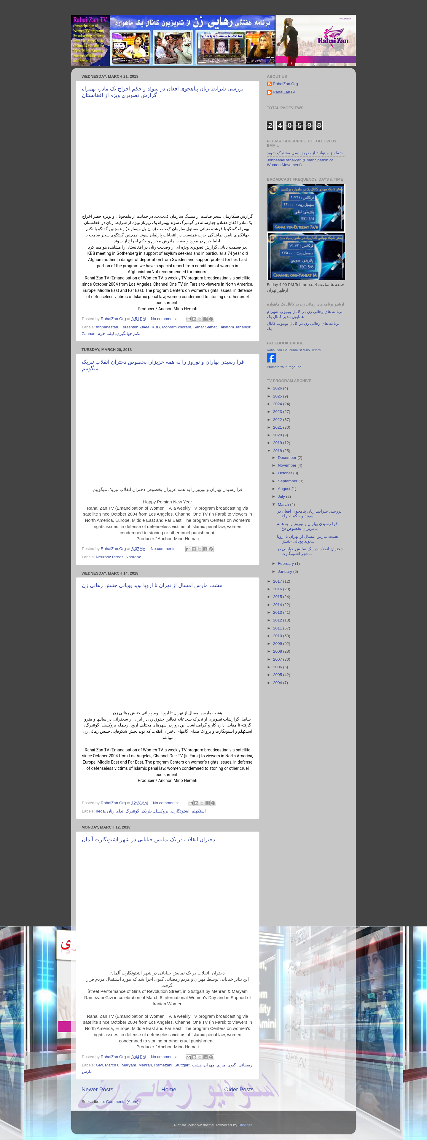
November (287, 465)
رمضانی (245, 1065)
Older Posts (239, 1089)
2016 (278, 589)
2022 (278, 419)
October (285, 473)
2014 (278, 604)
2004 (278, 682)
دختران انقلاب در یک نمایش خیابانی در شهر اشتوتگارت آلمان (148, 839)
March (284, 504)
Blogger (245, 1125)
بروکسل (161, 811)
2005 (278, 674)
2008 (278, 651)
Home (168, 1089)
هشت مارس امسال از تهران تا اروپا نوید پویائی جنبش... (307, 538)
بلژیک (147, 811)
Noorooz (133, 557)
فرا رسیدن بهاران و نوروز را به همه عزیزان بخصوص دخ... (307, 526)
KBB (156, 327)
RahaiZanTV (284, 92)
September (288, 481)
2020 (278, 435)
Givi (99, 1065)
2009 (278, 643)
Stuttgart (181, 1065)
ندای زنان (115, 811)
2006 (278, 667)
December (287, 457)
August (284, 488)
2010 (278, 636)
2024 (278, 404)
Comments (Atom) (122, 1101)
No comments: (164, 319)
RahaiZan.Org (285, 84)
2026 (278, 388)
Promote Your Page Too (284, 367)
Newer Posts (97, 1089)
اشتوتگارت (180, 811)
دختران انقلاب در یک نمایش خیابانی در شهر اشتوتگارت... (310, 551)
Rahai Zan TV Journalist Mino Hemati (294, 350)
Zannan (88, 333)
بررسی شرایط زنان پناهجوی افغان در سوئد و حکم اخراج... (309, 513)
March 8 (112, 1065)
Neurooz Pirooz (109, 557)
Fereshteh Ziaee (134, 327)
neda (100, 811)
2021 (278, 427)
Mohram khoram (176, 327)
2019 (278, 443)
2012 (278, 620)
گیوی (231, 1065)
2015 (278, 596)
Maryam (129, 1065)
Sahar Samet (205, 327)
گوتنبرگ (132, 811)
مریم (221, 1065)
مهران (209, 1065)
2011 (278, 628)
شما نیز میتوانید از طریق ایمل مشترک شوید (305, 153)
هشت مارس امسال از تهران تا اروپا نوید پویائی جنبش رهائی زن (152, 585)
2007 (278, 659)
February (286, 563)
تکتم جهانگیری (128, 333)
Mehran (145, 1065)
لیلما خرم (106, 333)
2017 (278, 581)
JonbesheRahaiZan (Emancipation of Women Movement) (300, 162)
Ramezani (163, 1065)
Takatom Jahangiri (235, 327)
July (282, 496)
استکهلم (199, 811)
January (285, 571)
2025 (278, 396)
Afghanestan (107, 327)
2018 (278, 451)
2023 (278, 411)
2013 (278, 612)
